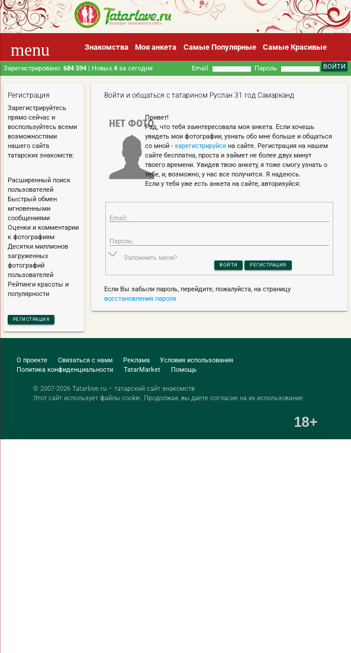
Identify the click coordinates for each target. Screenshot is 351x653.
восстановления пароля (140, 312)
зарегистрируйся (200, 146)
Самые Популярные (219, 47)
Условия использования (196, 363)
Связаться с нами (85, 363)
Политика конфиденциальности (65, 373)
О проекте (32, 363)
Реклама (136, 363)
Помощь (184, 373)
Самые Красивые (295, 47)
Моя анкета (155, 47)
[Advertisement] (146, 500)
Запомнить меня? (150, 268)
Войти (221, 277)
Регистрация (39, 320)
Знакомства (106, 47)
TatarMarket (142, 373)
